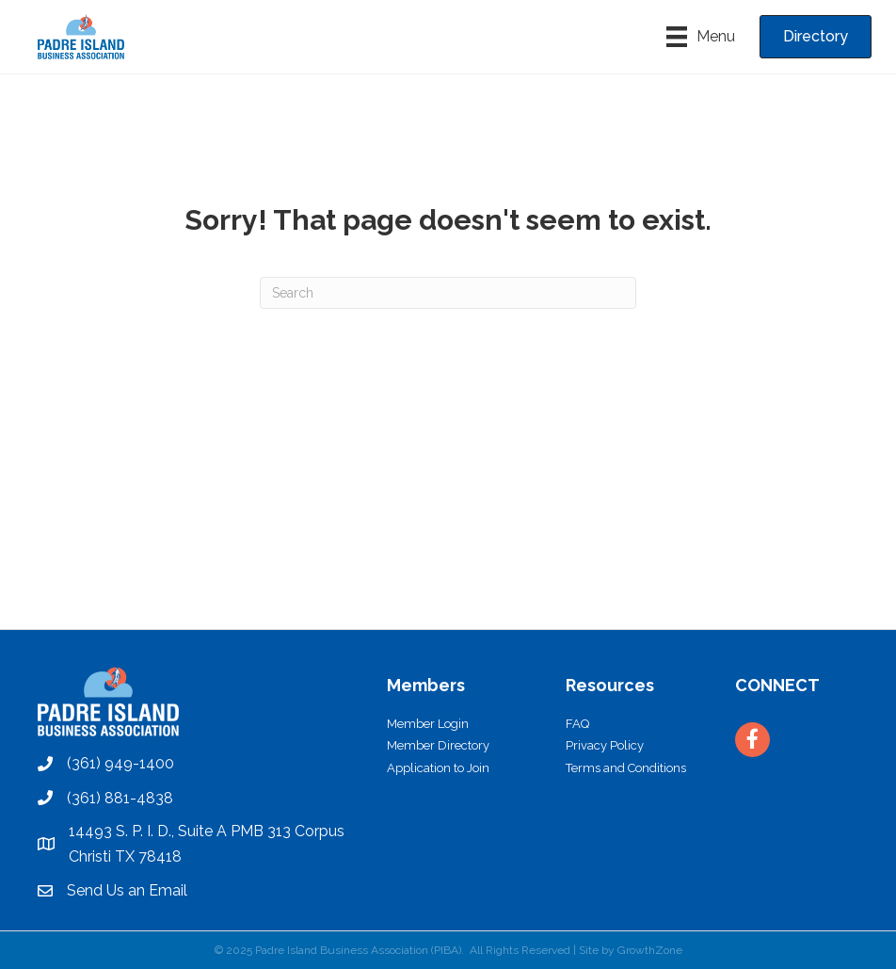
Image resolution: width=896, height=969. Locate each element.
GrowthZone (649, 950)
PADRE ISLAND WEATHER (448, 558)
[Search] (448, 293)
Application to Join (438, 768)
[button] (816, 36)
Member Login (428, 724)
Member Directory (438, 745)
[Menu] (701, 36)
